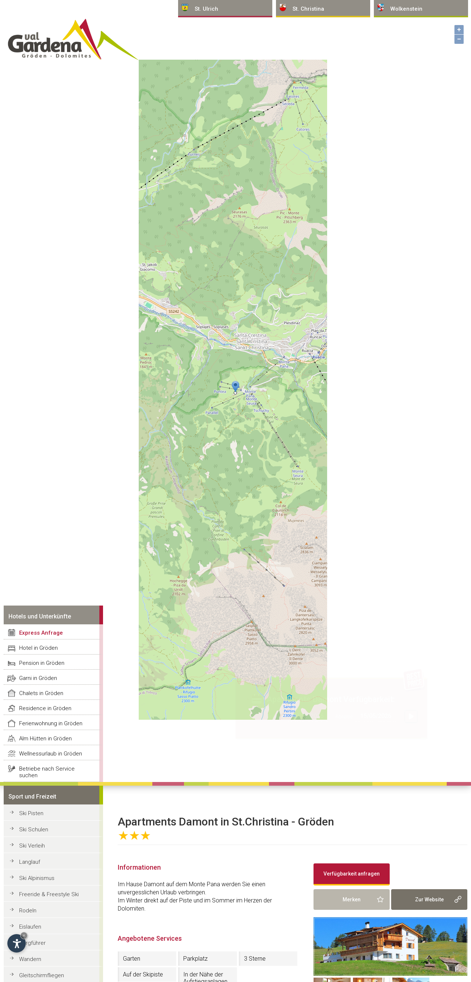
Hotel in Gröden (38, 648)
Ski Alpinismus (36, 878)
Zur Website (429, 899)
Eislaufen (30, 926)
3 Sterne (255, 958)
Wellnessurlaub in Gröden (50, 753)
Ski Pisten (31, 813)
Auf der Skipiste (143, 974)
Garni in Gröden (38, 678)
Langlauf (29, 862)
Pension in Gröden (41, 663)
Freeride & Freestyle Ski (49, 894)
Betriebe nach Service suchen (47, 772)
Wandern (30, 959)
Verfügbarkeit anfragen (351, 874)
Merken (352, 899)
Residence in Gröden (45, 708)
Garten (131, 958)
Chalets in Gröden (41, 693)
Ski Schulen (33, 829)
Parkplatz (195, 958)
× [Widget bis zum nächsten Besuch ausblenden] (23, 935)
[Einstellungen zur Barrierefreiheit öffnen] (16, 943)
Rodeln (27, 910)
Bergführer (32, 943)
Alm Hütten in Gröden (45, 738)
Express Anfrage (41, 632)
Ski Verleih (32, 845)
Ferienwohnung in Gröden (50, 723)
